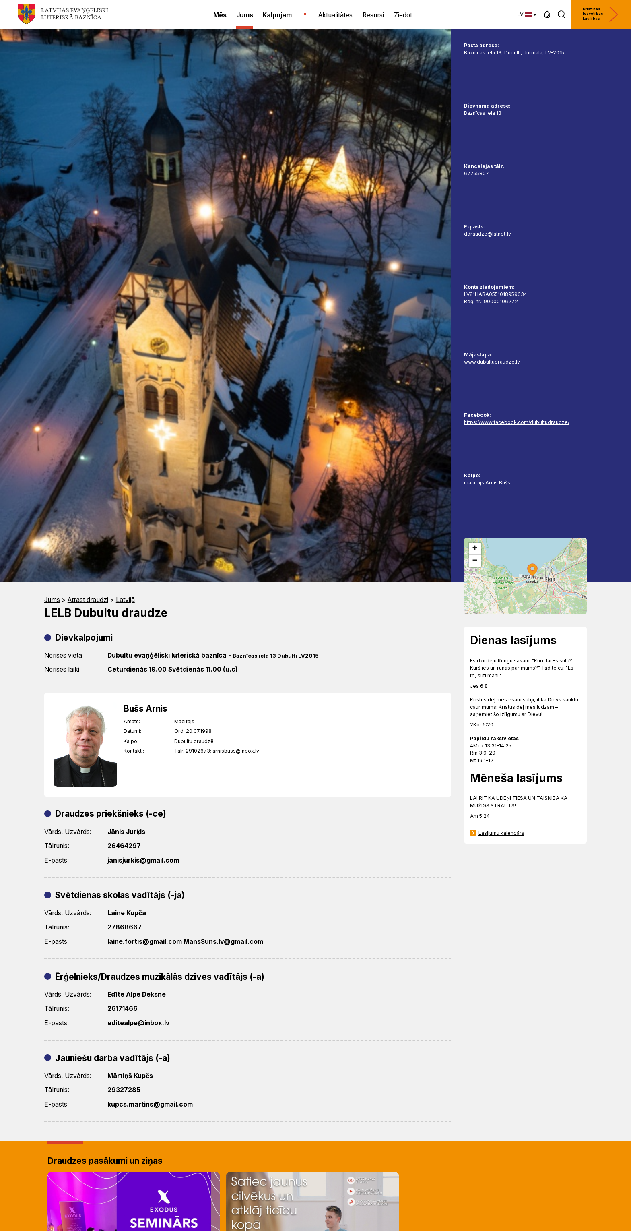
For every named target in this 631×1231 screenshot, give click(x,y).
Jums (52, 600)
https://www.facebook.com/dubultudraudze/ (516, 422)
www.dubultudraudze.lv (492, 362)
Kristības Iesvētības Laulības (601, 14)
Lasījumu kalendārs (501, 833)
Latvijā (125, 600)
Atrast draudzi (88, 600)
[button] (547, 14)
